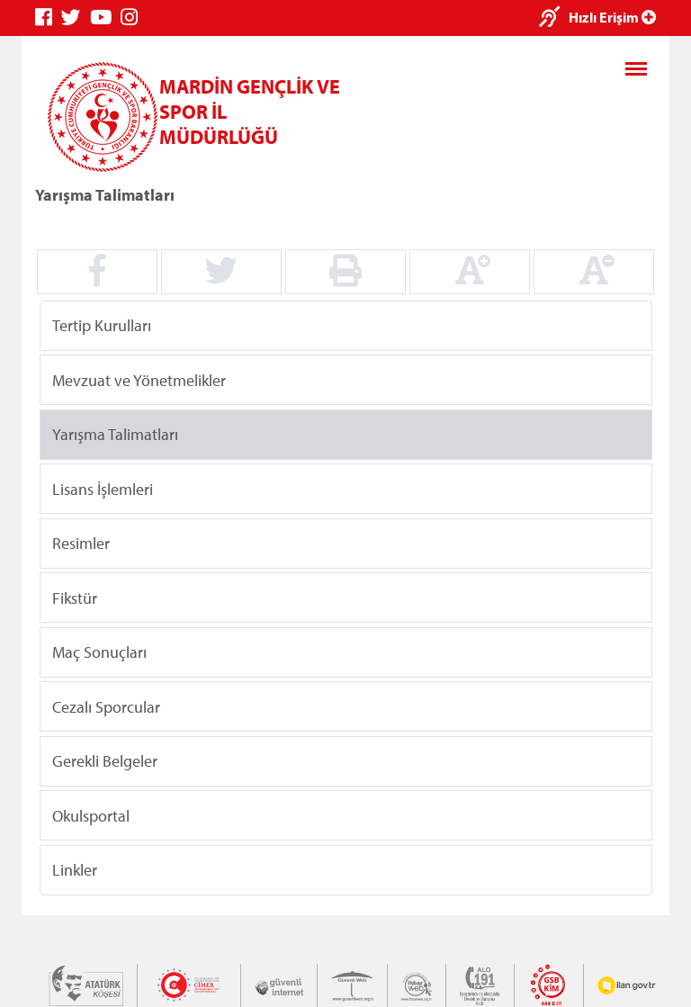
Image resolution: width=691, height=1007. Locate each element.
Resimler (81, 543)
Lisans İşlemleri (102, 488)
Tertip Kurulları (101, 325)
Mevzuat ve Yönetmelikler (139, 379)
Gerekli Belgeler (104, 761)
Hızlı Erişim (612, 17)
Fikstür (74, 597)
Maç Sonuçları (99, 652)
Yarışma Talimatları (115, 434)
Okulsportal (91, 815)
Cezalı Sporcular (106, 706)
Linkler (74, 869)
